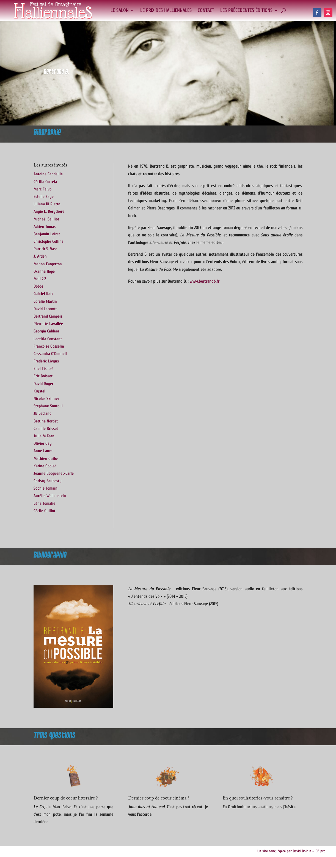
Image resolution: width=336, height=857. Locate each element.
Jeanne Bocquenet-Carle (54, 473)
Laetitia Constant (48, 339)
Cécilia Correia (45, 181)
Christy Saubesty (48, 481)
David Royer (43, 383)
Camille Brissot (46, 428)
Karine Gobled (45, 466)
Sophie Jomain (45, 488)
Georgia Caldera (46, 331)
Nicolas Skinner (46, 398)
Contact (206, 10)
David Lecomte (45, 309)
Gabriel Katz (43, 293)
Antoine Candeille (48, 174)
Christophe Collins (48, 241)
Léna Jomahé (44, 503)
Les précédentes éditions (246, 10)
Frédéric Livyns (46, 361)
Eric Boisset (43, 376)
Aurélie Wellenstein (50, 495)
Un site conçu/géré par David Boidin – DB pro (291, 851)
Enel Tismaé (43, 368)
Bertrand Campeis (48, 316)
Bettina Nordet (46, 421)
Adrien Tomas (45, 226)
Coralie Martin (45, 301)
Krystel (39, 391)
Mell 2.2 (40, 279)
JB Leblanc (42, 413)
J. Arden (40, 256)
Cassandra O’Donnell (50, 353)
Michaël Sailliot (46, 219)
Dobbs (38, 286)
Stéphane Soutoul (48, 406)
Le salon (120, 10)
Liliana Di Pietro (47, 204)
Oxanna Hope (44, 271)
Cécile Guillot (44, 511)
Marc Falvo (42, 189)
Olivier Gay (43, 443)
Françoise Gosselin (49, 346)
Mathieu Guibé (46, 458)
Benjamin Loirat (47, 234)
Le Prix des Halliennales (166, 10)
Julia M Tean (44, 436)
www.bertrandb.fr (204, 281)
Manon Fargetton (48, 264)
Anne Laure (43, 451)
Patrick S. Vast (45, 249)
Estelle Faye (44, 196)
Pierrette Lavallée (48, 323)
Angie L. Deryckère (49, 211)
